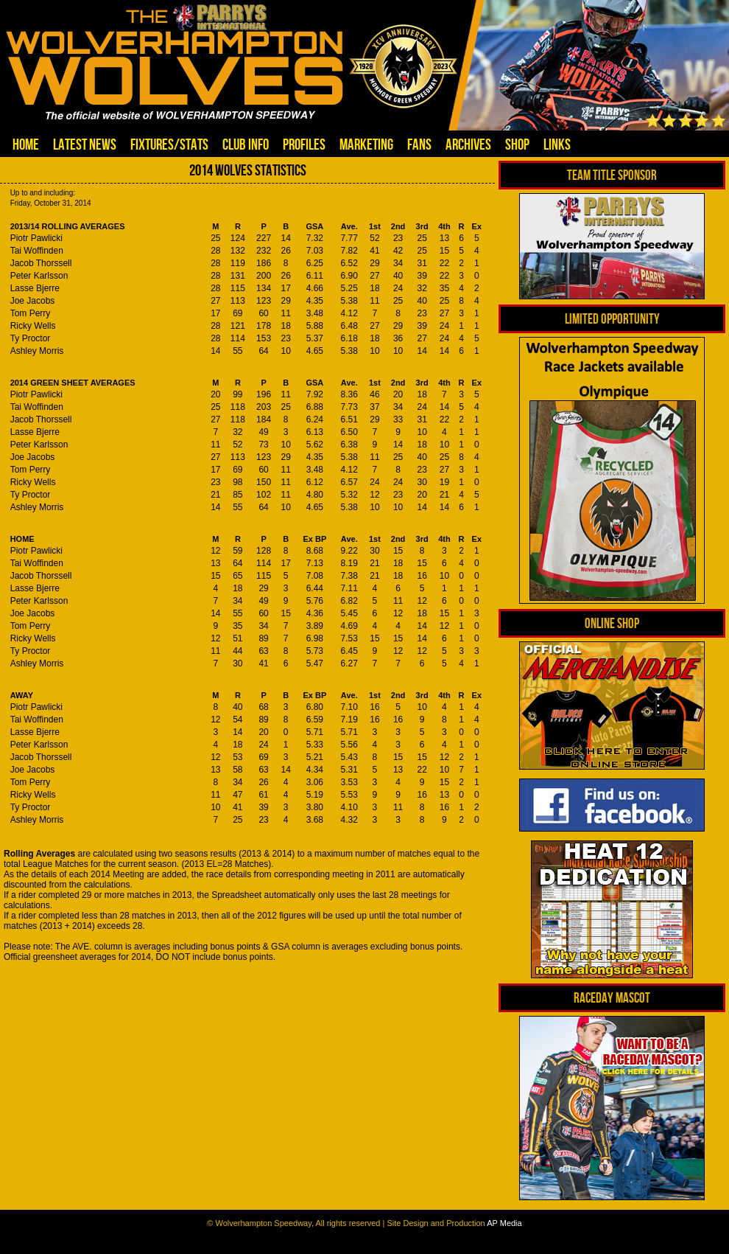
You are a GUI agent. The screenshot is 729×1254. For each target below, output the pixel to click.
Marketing (366, 144)
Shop (517, 144)
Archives (468, 144)
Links (557, 144)
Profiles (304, 144)
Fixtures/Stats (169, 144)
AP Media (504, 1223)
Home (26, 144)
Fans (419, 144)
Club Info (245, 144)
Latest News (84, 144)
